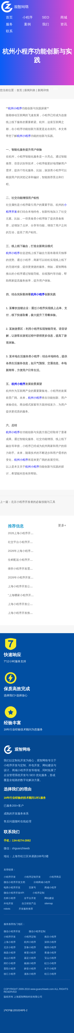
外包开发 (8, 903)
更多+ (62, 525)
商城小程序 (19, 770)
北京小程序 (10, 947)
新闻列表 (29, 90)
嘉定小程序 (30, 958)
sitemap (48, 903)
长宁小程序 (50, 968)
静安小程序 (30, 968)
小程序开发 (11, 765)
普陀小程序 (10, 968)
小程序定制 (38, 892)
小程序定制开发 (32, 877)
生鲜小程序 (10, 898)
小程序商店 (55, 877)
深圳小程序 (50, 942)
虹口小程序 (50, 963)
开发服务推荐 (26, 908)
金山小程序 (10, 958)
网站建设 (47, 765)
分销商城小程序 (42, 882)
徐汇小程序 (10, 974)
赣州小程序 (50, 947)
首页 (19, 90)
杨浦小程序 (30, 963)
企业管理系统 (12, 775)
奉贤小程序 (30, 952)
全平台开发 (30, 898)
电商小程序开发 (12, 887)
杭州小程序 (15, 108)
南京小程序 (50, 936)
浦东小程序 (30, 974)
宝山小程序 (50, 958)
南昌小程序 (10, 952)
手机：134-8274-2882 (17, 840)
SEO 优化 (35, 775)
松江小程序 (50, 974)
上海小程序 (10, 942)
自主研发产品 (29, 903)
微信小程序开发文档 (14, 882)
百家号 (32, 887)
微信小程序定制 (37, 931)
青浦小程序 (50, 952)
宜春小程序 (30, 947)
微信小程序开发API (14, 892)
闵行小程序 (10, 963)
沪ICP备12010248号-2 (15, 1010)
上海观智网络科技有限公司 (28, 996)
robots (7, 908)
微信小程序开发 (12, 931)
